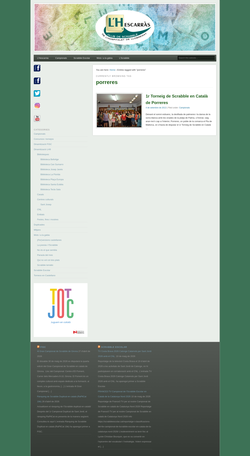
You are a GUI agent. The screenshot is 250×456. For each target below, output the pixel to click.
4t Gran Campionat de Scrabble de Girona (57, 351)
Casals (40, 194)
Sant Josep (45, 204)
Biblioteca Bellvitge (49, 159)
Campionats (61, 58)
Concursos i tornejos (44, 139)
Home (112, 70)
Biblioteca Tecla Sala (50, 189)
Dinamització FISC (43, 144)
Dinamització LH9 (42, 149)
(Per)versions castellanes (49, 240)
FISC (43, 347)
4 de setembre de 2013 (156, 108)
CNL (39, 209)
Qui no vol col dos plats (48, 260)
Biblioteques (43, 154)
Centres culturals (45, 199)
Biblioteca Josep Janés (51, 169)
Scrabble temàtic (45, 265)
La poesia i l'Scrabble (47, 245)
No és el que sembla (47, 250)
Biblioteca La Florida (50, 174)
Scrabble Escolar (81, 58)
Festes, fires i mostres (47, 219)
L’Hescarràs (43, 58)
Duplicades (39, 224)
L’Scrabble (124, 58)
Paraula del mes (45, 255)
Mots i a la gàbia (105, 58)
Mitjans (37, 230)
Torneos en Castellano (44, 275)
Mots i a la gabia (42, 235)
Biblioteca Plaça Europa (51, 179)
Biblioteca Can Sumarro (51, 164)
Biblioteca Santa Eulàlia (51, 184)
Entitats (40, 214)
